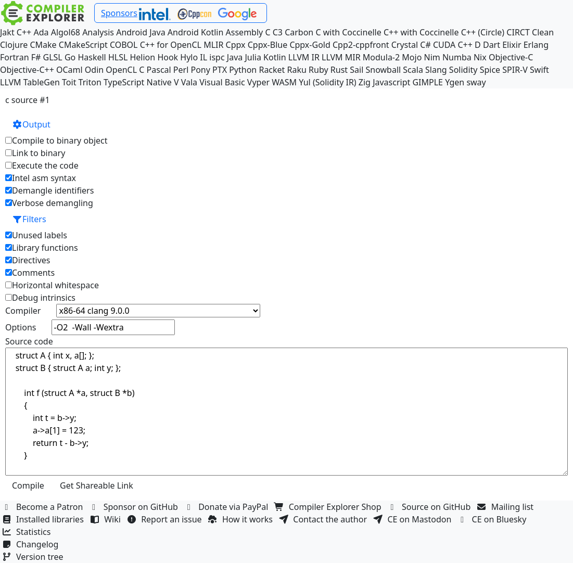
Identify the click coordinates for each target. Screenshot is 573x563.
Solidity (463, 69)
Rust (339, 69)
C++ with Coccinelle (421, 32)
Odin (94, 69)
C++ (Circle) (483, 32)
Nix (480, 57)
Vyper (258, 82)
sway (476, 82)
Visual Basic (222, 82)
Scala (413, 69)
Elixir (511, 44)
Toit (69, 82)
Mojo (412, 57)
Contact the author (324, 519)
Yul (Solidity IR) (327, 82)
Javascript (391, 82)
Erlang (536, 44)
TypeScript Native (138, 82)
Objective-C (511, 57)
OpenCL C (125, 69)
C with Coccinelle (348, 32)
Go (70, 57)
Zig (365, 82)
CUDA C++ (453, 44)
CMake (43, 44)
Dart (491, 44)
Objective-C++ (27, 69)
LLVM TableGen (30, 82)
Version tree (34, 556)
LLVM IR (304, 57)
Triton (90, 82)
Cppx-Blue (268, 44)
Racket (272, 69)
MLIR (213, 44)
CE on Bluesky (493, 519)
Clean (543, 32)
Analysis (98, 32)
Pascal (159, 69)
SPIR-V (515, 69)
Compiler (23, 310)
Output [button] (31, 124)
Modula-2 (381, 57)
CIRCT (518, 32)
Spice (490, 69)
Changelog (31, 544)
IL (203, 57)
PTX (219, 69)
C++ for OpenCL (170, 44)
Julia (253, 57)
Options (20, 327)
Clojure (14, 44)
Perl (180, 69)
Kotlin (274, 57)
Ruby (318, 69)
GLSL (52, 57)
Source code (29, 341)
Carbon (299, 32)
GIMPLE (427, 82)
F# (36, 57)
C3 (278, 32)
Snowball (383, 69)
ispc (216, 57)
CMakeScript (83, 44)
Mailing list (506, 507)
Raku (297, 69)
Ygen (454, 82)
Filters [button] (29, 219)
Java (235, 57)
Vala (189, 82)
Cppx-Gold (309, 44)
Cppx (236, 44)
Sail (356, 69)
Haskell (92, 57)
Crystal (404, 44)
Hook (167, 57)
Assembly (244, 32)
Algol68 (65, 32)
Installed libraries (44, 519)
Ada (40, 32)
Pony (200, 69)
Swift (539, 69)
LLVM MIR (341, 57)
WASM (284, 82)
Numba (457, 57)
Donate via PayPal (227, 507)
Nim (432, 57)
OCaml (69, 69)
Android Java (140, 32)
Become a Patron (43, 507)
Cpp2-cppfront (361, 44)
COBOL (124, 44)
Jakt (7, 32)
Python (243, 69)
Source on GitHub (430, 507)
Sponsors (119, 13)
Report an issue (165, 519)
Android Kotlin (196, 32)
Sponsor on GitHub (135, 507)
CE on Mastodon (413, 519)
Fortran (14, 57)
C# (425, 44)
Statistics (27, 532)
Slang (436, 69)
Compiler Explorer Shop (329, 507)
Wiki (106, 519)
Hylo (189, 57)
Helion (142, 57)
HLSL (118, 57)
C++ (24, 32)
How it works (241, 519)
